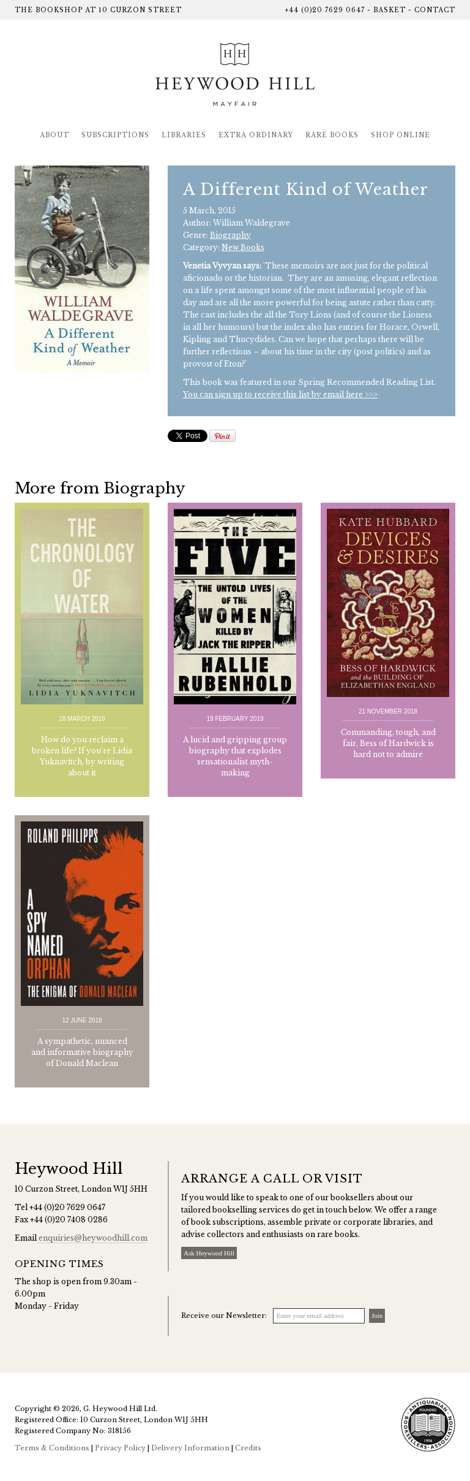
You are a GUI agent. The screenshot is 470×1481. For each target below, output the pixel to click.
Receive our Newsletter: (224, 1315)
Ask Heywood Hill (209, 1253)
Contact (434, 10)
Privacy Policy (120, 1448)
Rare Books (332, 135)
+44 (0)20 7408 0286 (69, 1219)
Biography (230, 235)
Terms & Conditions (52, 1448)
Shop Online (400, 135)
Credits (248, 1448)
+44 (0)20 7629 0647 (325, 10)
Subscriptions (115, 135)
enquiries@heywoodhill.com (93, 1238)
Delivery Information (190, 1448)
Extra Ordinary (255, 135)
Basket (389, 10)
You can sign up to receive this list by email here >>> (280, 394)
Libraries (184, 135)
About (54, 135)
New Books (243, 247)
